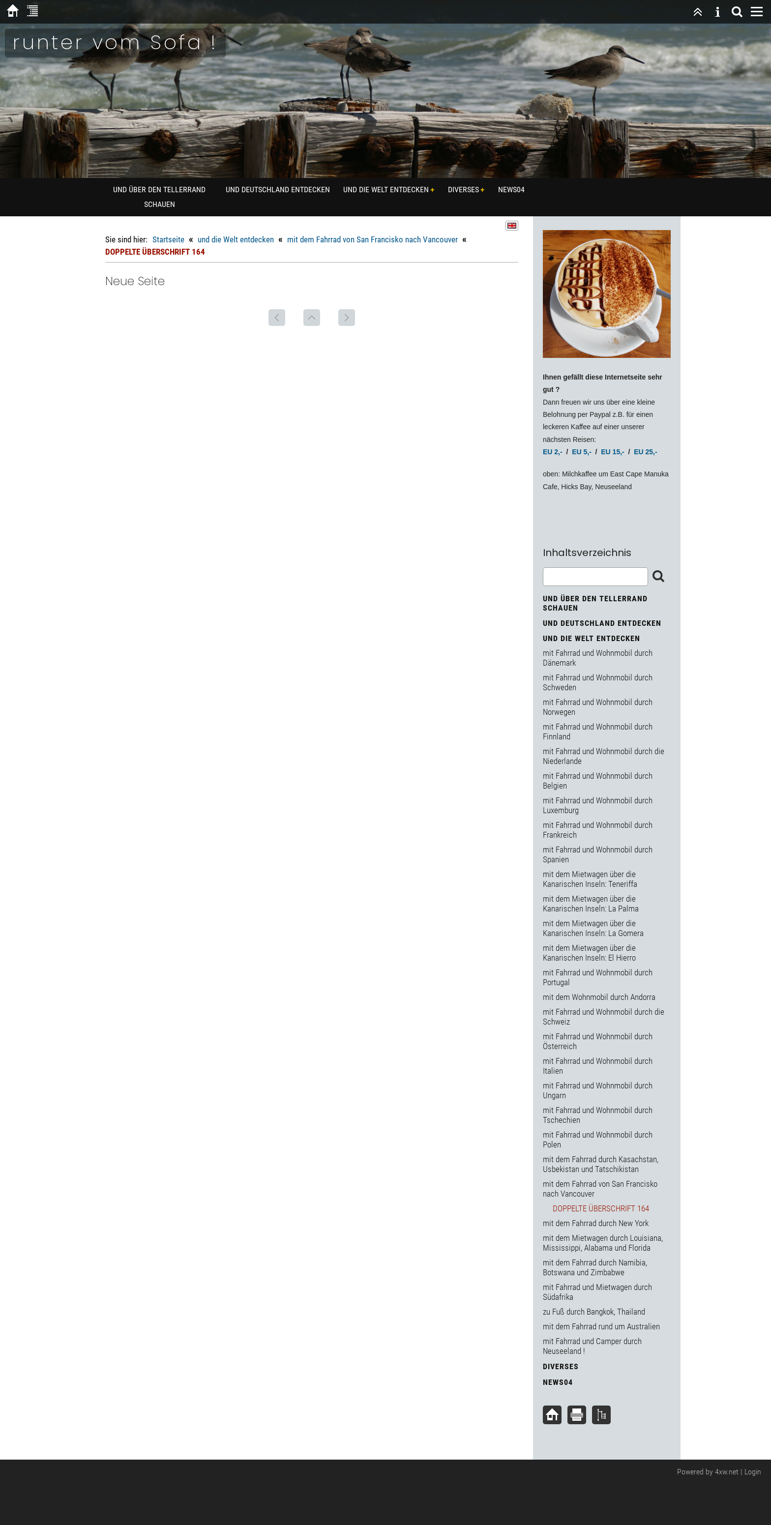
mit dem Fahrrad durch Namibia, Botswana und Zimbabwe (595, 1267)
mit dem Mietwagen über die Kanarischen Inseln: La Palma (591, 903)
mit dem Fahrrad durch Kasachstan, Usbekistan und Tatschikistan (600, 1164)
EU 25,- (645, 452)
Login (752, 1471)
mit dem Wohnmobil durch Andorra (599, 997)
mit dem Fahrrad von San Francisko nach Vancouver (372, 239)
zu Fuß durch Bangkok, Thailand (594, 1312)
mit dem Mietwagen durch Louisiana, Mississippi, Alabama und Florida (603, 1243)
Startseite (168, 239)
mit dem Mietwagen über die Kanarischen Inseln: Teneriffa (590, 879)
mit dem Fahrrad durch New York (596, 1223)
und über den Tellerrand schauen (159, 197)
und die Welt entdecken (386, 189)
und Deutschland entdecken (278, 189)
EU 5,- (582, 452)
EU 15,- (612, 452)
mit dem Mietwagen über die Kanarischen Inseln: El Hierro (589, 953)
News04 (511, 189)
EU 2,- (553, 452)
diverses (463, 189)
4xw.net (727, 1471)
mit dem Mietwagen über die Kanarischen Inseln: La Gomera (593, 928)
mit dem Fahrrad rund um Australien (601, 1326)
